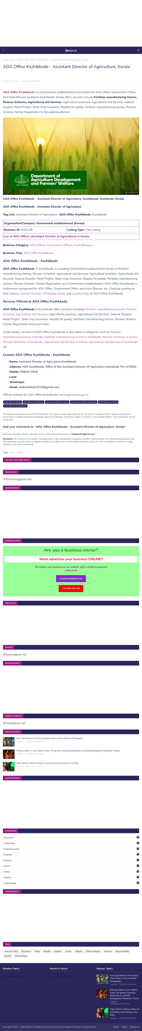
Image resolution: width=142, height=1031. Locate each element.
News (71, 871)
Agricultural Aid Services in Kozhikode (113, 342)
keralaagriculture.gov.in (73, 395)
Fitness (71, 860)
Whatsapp (50, 294)
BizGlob (20, 742)
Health (47, 951)
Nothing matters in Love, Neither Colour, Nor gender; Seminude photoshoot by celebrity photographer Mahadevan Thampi (68, 750)
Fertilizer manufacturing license (105, 309)
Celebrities (71, 843)
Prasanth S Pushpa (11, 81)
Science (108, 951)
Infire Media (65, 1027)
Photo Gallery (93, 951)
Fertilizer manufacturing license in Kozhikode (72, 337)
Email (61, 294)
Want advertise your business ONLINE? (71, 559)
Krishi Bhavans (83, 245)
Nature (78, 951)
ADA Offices (37, 245)
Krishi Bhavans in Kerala (108, 402)
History (58, 951)
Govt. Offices (16, 59)
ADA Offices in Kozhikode (33, 402)
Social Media (122, 951)
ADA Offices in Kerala (12, 402)
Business (71, 837)
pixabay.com (133, 192)
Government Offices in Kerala (57, 402)
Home (6, 59)
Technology (71, 883)
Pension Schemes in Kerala (120, 337)
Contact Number (31, 294)
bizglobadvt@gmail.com (71, 578)
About (124, 1027)
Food (37, 951)
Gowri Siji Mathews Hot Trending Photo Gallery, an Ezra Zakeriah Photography (49, 738)
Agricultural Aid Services (32, 314)
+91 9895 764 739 (71, 588)
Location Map (80, 294)
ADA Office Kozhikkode (38, 253)
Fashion (71, 854)
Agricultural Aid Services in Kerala (65, 342)
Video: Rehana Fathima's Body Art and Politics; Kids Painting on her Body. (47, 763)
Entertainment (71, 849)
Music (71, 866)
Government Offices (59, 245)
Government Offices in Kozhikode (83, 402)
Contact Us (134, 1027)
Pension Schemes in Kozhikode (22, 342)
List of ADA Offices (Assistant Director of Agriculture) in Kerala (46, 236)
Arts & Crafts (11, 951)
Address (13, 294)
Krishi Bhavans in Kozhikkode (15, 406)
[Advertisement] (71, 23)
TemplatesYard (89, 1027)
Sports (71, 877)
